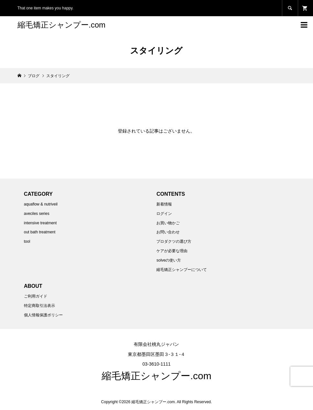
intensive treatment (40, 223)
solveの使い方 (168, 260)
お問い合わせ (168, 232)
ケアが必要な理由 (171, 251)
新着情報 (164, 204)
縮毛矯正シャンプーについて (181, 269)
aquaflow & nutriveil (41, 204)
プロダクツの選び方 (173, 241)
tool (27, 241)
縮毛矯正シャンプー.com (61, 24)
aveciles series (37, 213)
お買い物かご (168, 223)
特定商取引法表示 (39, 305)
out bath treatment (39, 232)
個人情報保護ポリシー (43, 315)
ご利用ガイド (35, 296)
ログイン (164, 213)
